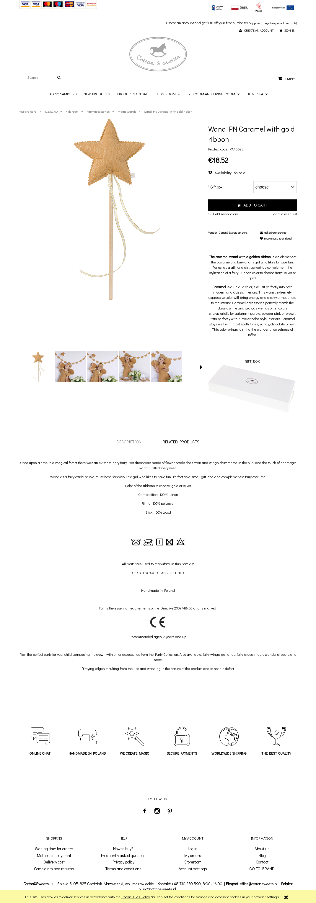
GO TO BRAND (262, 868)
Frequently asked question (123, 855)
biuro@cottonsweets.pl (157, 889)
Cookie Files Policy (135, 896)
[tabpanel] (158, 565)
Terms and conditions (123, 868)
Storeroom (192, 862)
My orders (192, 855)
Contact (262, 862)
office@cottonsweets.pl (259, 883)
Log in (193, 848)
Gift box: (215, 186)
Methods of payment (54, 855)
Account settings (193, 868)
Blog (262, 855)
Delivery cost (54, 862)
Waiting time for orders (54, 848)
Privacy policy (123, 862)
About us (262, 848)
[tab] (129, 442)
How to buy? (123, 848)
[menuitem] (62, 94)
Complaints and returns (54, 868)
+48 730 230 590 (186, 883)
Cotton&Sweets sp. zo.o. (233, 233)
